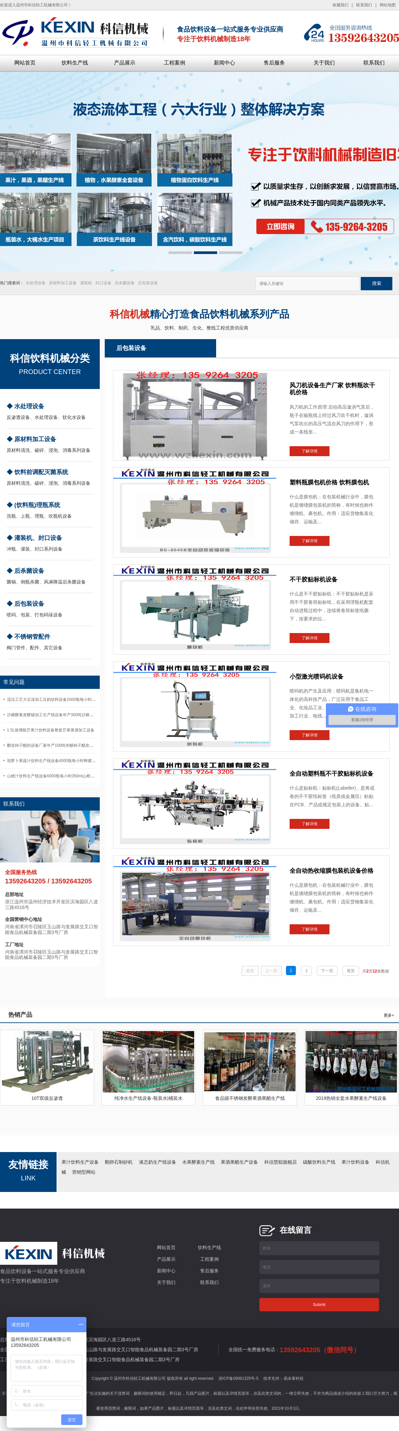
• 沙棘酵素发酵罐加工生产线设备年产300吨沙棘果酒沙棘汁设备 (60, 715)
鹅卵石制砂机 (119, 1162)
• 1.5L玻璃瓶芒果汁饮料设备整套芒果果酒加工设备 (48, 730)
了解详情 (310, 451)
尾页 (351, 971)
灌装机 (86, 283)
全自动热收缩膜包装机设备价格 (331, 870)
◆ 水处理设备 (25, 406)
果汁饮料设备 (355, 1162)
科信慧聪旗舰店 (280, 1162)
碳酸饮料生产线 (319, 1162)
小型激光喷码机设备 (316, 676)
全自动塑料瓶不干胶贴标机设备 (331, 773)
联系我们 (374, 62)
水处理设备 (36, 283)
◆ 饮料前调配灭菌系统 (37, 472)
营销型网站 (83, 1172)
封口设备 (103, 283)
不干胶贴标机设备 (313, 579)
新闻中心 (224, 62)
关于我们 (324, 62)
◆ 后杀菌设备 (25, 571)
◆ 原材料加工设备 (31, 439)
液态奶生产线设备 (157, 1162)
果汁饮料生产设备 (80, 1162)
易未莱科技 (294, 1378)
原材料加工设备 (63, 283)
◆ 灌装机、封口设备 (34, 538)
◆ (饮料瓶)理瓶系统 (33, 505)
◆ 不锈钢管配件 (28, 636)
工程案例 (174, 62)
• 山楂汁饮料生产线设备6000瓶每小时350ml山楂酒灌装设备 (56, 776)
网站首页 (25, 62)
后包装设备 (148, 283)
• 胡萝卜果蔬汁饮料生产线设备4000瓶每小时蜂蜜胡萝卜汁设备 (59, 760)
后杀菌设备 (125, 283)
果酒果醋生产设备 (239, 1162)
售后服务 (274, 62)
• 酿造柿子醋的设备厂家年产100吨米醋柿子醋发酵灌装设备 (56, 745)
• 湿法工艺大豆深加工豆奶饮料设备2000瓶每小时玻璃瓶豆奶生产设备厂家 (69, 699)
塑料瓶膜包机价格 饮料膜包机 (329, 482)
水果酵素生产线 (198, 1162)
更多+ (389, 1015)
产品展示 (124, 62)
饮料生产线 (75, 62)
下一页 (327, 971)
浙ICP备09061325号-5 (238, 1378)
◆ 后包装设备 (25, 603)
